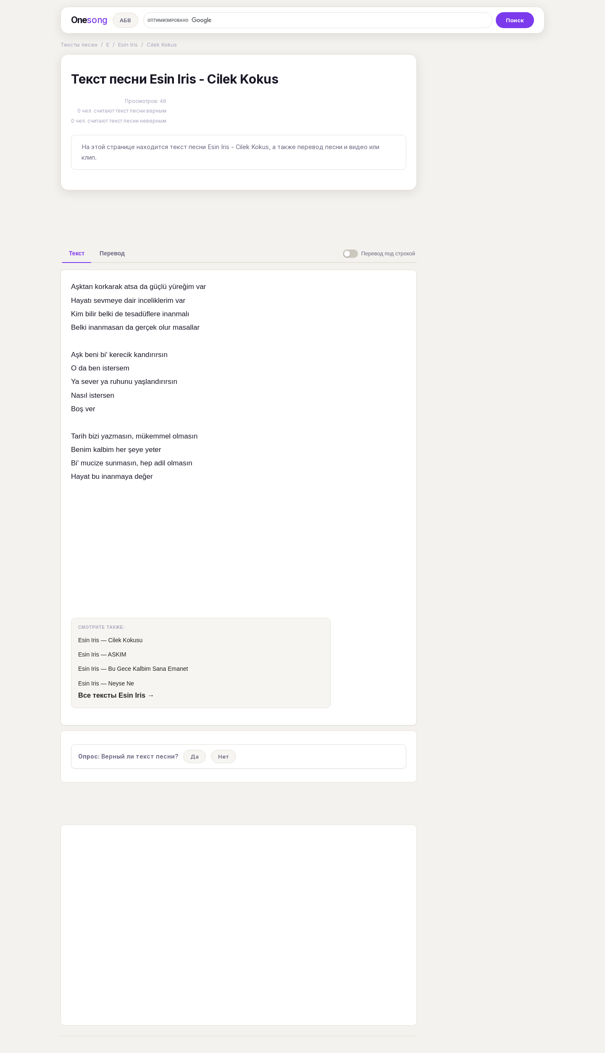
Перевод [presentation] (112, 253)
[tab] (76, 253)
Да (194, 756)
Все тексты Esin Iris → (116, 695)
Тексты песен (78, 44)
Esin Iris (128, 44)
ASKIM (117, 654)
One (89, 20)
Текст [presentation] (76, 253)
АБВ (125, 20)
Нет (223, 756)
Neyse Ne (121, 683)
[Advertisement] (238, 216)
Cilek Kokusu (125, 640)
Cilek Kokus (162, 44)
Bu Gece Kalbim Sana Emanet (148, 668)
